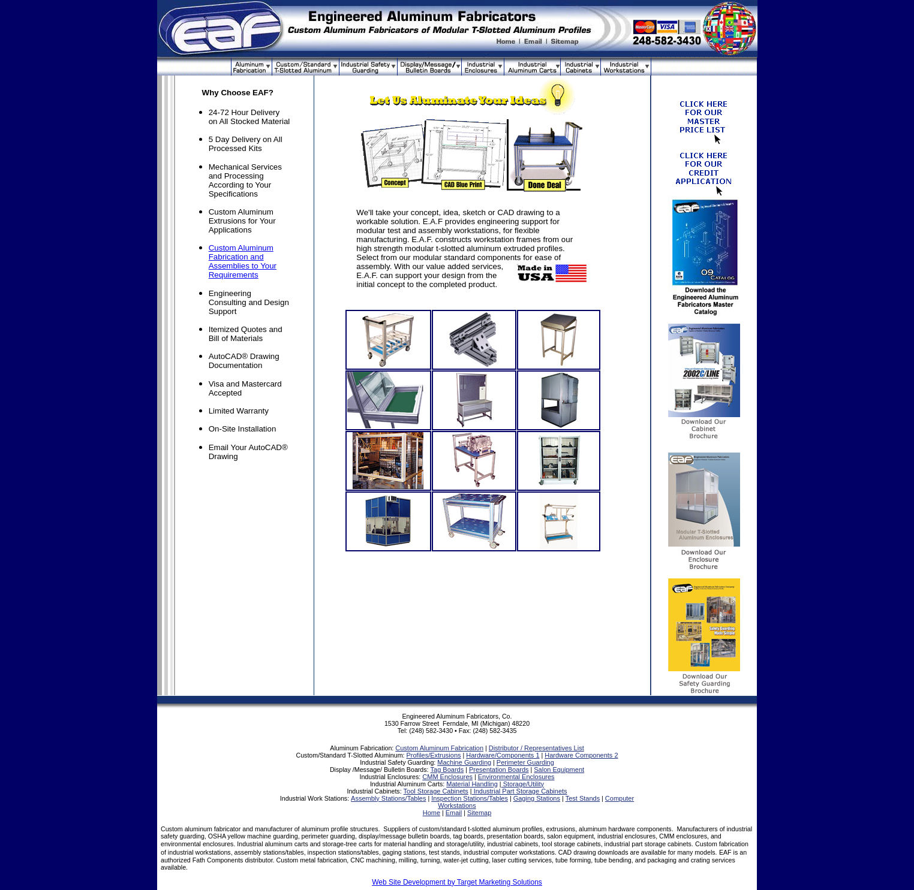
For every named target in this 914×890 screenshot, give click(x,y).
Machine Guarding (464, 762)
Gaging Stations (536, 798)
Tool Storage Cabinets (436, 791)
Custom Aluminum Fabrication (439, 748)
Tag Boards (447, 769)
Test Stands (583, 798)
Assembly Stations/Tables (388, 798)
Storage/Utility (523, 784)
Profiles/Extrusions (433, 755)
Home (431, 812)
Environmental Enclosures (516, 776)
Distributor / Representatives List (536, 748)
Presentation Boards (499, 769)
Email (454, 812)
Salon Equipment (559, 769)
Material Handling (472, 784)
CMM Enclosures (447, 776)
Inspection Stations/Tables (469, 798)
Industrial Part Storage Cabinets (519, 791)
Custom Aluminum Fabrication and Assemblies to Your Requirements (242, 261)
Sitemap (479, 812)
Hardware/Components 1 (502, 755)
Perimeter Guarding (525, 762)
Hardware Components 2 (581, 755)
